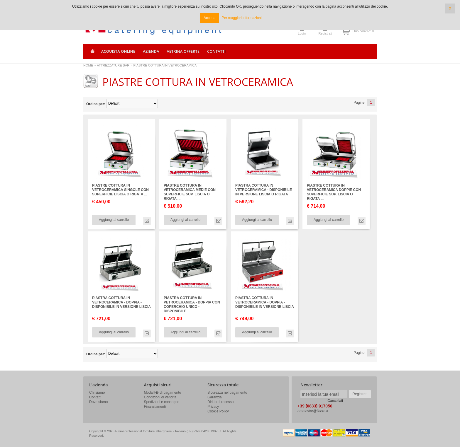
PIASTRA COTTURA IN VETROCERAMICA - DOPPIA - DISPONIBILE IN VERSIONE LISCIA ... (121, 304)
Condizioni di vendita (160, 397)
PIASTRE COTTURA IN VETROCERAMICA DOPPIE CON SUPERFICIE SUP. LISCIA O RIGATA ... (334, 192)
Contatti (95, 397)
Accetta (209, 18)
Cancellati (335, 401)
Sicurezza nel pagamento (227, 392)
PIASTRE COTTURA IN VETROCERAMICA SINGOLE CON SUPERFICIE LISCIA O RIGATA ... (120, 189)
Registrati (325, 33)
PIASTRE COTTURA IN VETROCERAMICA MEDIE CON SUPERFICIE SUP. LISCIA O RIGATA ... (190, 192)
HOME (88, 65)
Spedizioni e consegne (162, 402)
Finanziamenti (155, 407)
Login (302, 33)
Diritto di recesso (220, 402)
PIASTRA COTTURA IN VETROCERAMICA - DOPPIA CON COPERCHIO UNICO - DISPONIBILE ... (192, 304)
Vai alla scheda (147, 221)
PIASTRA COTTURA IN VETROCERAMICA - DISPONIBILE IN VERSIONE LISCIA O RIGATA (263, 189)
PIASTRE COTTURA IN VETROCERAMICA (165, 65)
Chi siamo (97, 392)
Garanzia (214, 397)
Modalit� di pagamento (162, 392)
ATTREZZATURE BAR (113, 65)
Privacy (213, 407)
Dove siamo (98, 402)
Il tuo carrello (346, 31)
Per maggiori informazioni (242, 18)
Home (91, 53)
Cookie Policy (218, 411)
